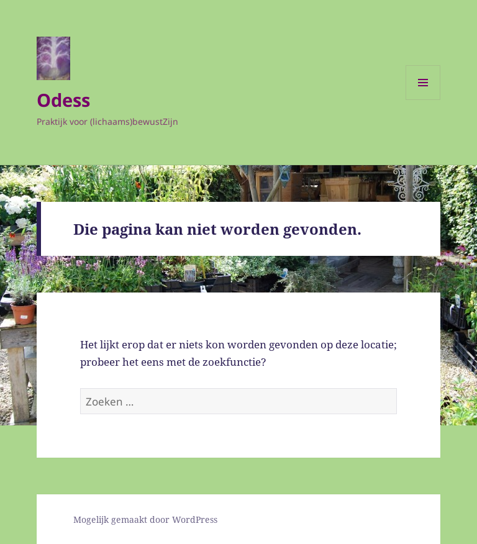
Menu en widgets (423, 99)
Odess (63, 100)
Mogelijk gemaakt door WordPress (145, 519)
